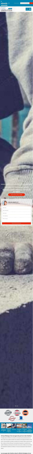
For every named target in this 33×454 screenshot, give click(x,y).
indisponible (4, 2)
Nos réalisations (16, 194)
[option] (16, 227)
